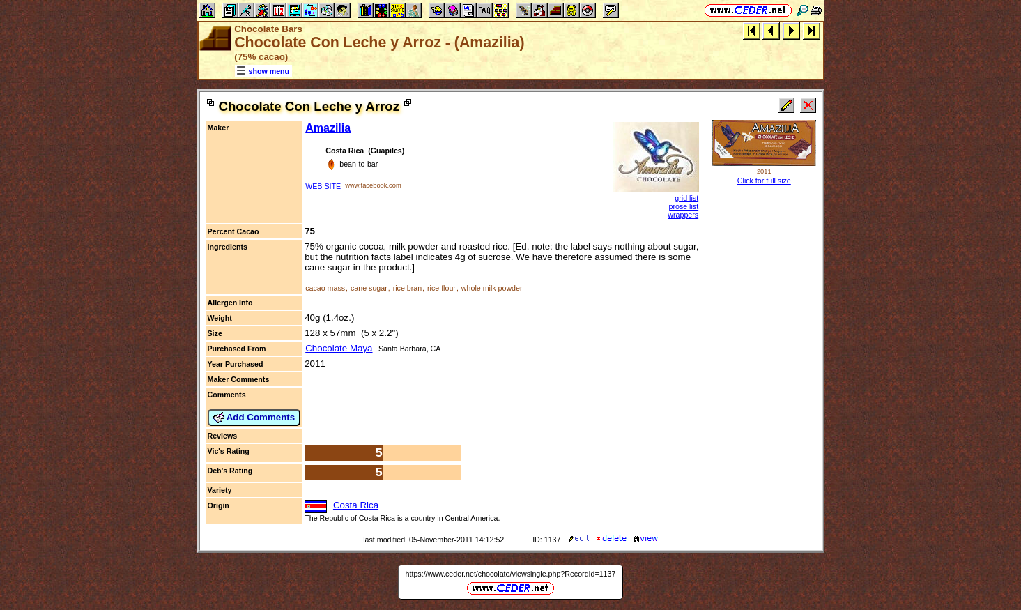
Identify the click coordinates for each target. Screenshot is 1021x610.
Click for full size (764, 180)
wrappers (683, 215)
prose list (683, 206)
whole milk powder (492, 288)
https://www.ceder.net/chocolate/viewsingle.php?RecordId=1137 (511, 574)
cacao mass (325, 288)
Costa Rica (355, 505)
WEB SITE (323, 186)
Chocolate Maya (338, 348)
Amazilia (328, 128)
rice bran (407, 288)
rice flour (441, 288)
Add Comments (254, 417)
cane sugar (369, 288)
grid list (686, 198)
